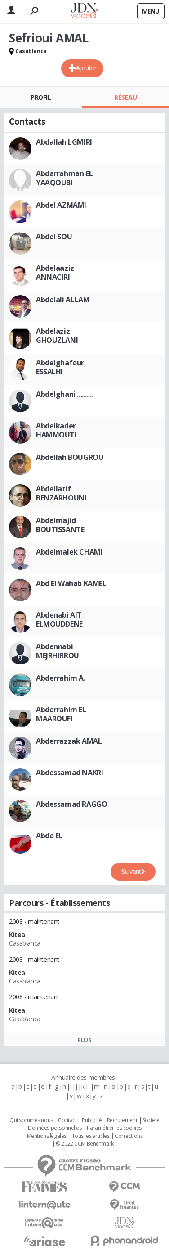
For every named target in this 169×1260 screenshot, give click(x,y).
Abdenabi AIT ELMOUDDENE (59, 619)
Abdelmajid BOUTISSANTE (60, 524)
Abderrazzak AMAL (69, 741)
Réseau (125, 97)
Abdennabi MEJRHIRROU (57, 650)
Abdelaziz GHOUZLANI (57, 335)
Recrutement (122, 1120)
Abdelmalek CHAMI (69, 552)
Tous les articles (91, 1136)
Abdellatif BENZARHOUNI (61, 493)
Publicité (92, 1120)
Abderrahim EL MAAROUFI (61, 714)
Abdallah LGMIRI (64, 142)
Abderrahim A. (60, 678)
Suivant (131, 871)
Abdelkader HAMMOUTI (56, 430)
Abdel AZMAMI (61, 205)
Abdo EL (49, 836)
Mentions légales (47, 1136)
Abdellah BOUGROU (69, 457)
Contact (67, 1120)
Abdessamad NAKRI (69, 773)
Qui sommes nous (31, 1120)
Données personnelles (55, 1128)
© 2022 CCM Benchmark (85, 1144)
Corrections (128, 1136)
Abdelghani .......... (64, 394)
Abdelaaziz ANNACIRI (55, 272)
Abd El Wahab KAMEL (71, 583)
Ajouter (86, 68)
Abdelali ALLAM (62, 300)
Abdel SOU (54, 236)
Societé (151, 1120)
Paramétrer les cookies (114, 1128)
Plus (84, 1040)
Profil (41, 97)
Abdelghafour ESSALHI (60, 367)
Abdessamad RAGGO (71, 804)
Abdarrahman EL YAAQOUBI (64, 177)
